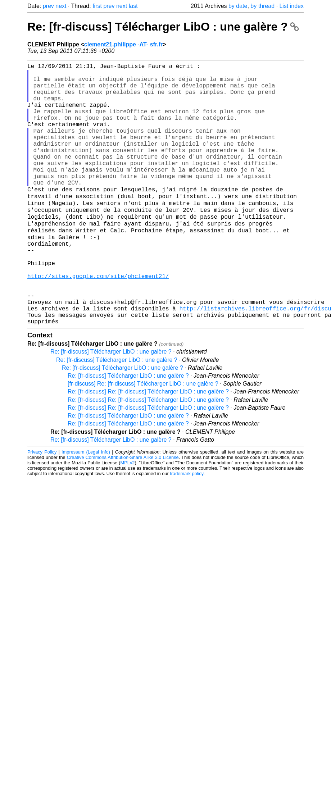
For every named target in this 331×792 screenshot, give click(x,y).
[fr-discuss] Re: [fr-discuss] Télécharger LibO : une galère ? (143, 438)
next (60, 6)
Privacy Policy (41, 506)
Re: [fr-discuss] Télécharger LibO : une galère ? (163, 26)
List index (291, 6)
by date (237, 6)
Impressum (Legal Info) (86, 506)
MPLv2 (128, 517)
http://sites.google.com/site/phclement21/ (98, 320)
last (133, 6)
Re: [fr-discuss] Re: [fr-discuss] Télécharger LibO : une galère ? (148, 446)
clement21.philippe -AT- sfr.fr (123, 44)
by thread (262, 6)
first (97, 6)
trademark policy (186, 528)
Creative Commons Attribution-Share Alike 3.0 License (123, 512)
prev (48, 6)
